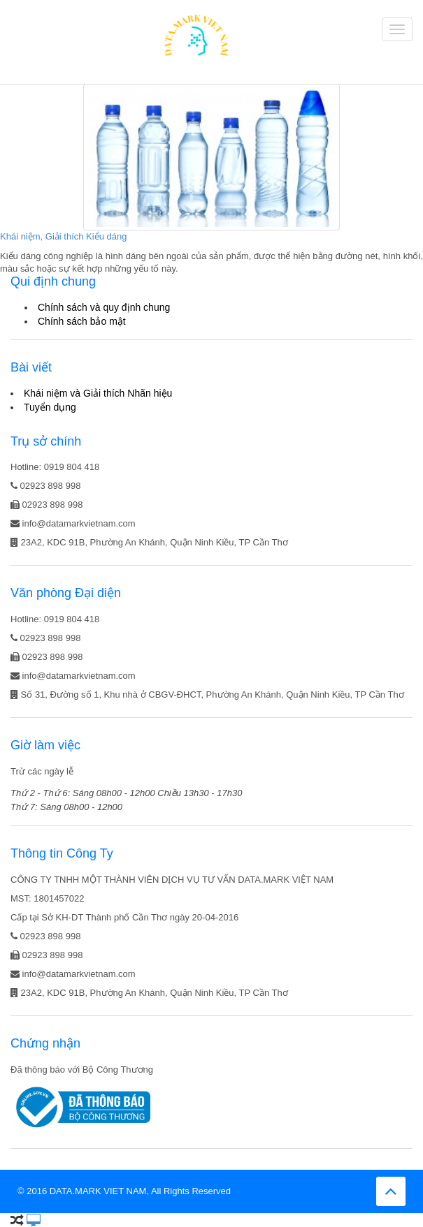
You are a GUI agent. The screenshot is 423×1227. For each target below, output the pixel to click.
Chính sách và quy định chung (104, 307)
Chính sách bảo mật (82, 321)
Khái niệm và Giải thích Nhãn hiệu (98, 393)
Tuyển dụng (50, 407)
